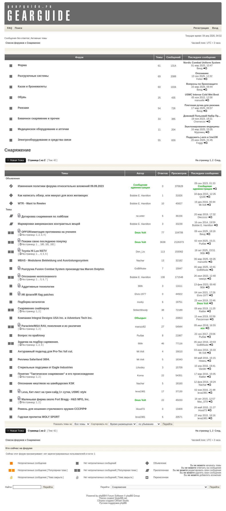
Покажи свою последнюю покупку (44, 241)
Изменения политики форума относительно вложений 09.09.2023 (61, 186)
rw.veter (140, 216)
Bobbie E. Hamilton (140, 195)
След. (218, 160)
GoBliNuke (140, 268)
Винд (199, 68)
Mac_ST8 (202, 401)
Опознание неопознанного (39, 276)
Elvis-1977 (140, 294)
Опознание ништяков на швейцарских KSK (46, 383)
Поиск (18, 28)
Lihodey (140, 367)
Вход (215, 28)
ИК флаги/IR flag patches (38, 294)
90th (202, 253)
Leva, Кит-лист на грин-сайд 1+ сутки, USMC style (54, 392)
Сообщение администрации (140, 186)
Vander (202, 368)
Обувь (22, 97)
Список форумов (15, 43)
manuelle (200, 100)
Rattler (202, 311)
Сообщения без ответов (16, 38)
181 (47, 244)
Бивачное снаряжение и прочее (38, 118)
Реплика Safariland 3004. (34, 359)
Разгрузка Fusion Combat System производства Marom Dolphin (63, 269)
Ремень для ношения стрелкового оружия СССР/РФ (52, 408)
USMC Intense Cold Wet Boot (202, 94)
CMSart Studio (121, 500)
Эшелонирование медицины (201, 126)
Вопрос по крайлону (31, 335)
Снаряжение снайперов (33, 308)
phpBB (102, 496)
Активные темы (39, 38)
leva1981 (140, 391)
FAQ (9, 28)
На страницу (202, 160)
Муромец (199, 132)
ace (202, 328)
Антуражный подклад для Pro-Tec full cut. (45, 351)
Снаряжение (33, 43)
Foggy (199, 143)
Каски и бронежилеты (32, 86)
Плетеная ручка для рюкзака (201, 105)
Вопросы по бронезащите (202, 84)
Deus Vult (140, 232)
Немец (202, 360)
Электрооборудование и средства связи (44, 139)
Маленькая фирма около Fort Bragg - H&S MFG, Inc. (55, 399)
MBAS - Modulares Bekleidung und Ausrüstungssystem (53, 260)
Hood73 (140, 409)
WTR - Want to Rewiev (32, 203)
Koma (140, 375)
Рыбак (202, 243)
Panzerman (202, 319)
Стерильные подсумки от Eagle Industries (45, 367)
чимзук (202, 278)
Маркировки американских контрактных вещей (49, 223)
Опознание (202, 73)
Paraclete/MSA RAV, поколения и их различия (51, 326)
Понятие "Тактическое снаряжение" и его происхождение (56, 373)
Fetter (199, 79)
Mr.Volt (202, 204)
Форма (22, 65)
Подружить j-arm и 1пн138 (202, 137)
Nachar (140, 260)
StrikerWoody (140, 310)
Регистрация (201, 28)
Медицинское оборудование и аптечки (43, 129)
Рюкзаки (23, 107)
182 (52, 244)
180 (42, 244)
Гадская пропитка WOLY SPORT (38, 416)
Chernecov (199, 121)
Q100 (203, 196)
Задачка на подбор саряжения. (38, 341)
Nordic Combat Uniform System (201, 62)
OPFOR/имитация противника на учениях (49, 231)
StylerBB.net (121, 498)
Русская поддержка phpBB (113, 503)
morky (140, 302)
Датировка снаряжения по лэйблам (45, 216)
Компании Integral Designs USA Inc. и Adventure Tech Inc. (55, 318)
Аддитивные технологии (38, 286)
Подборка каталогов (31, 302)
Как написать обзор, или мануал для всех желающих (53, 195)
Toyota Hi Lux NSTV (34, 251)
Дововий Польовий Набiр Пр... (201, 115)
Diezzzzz (202, 217)
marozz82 (140, 326)
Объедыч (140, 318)
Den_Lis (140, 251)
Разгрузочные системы (33, 75)
